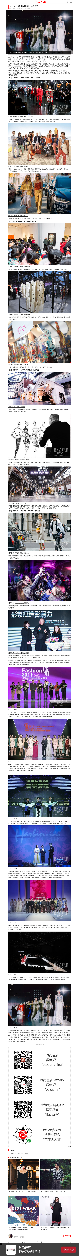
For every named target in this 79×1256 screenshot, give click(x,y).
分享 (42, 1242)
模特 (19, 1153)
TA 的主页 (67, 1235)
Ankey (13, 8)
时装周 (12, 1153)
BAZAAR (40, 2)
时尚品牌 (26, 1153)
